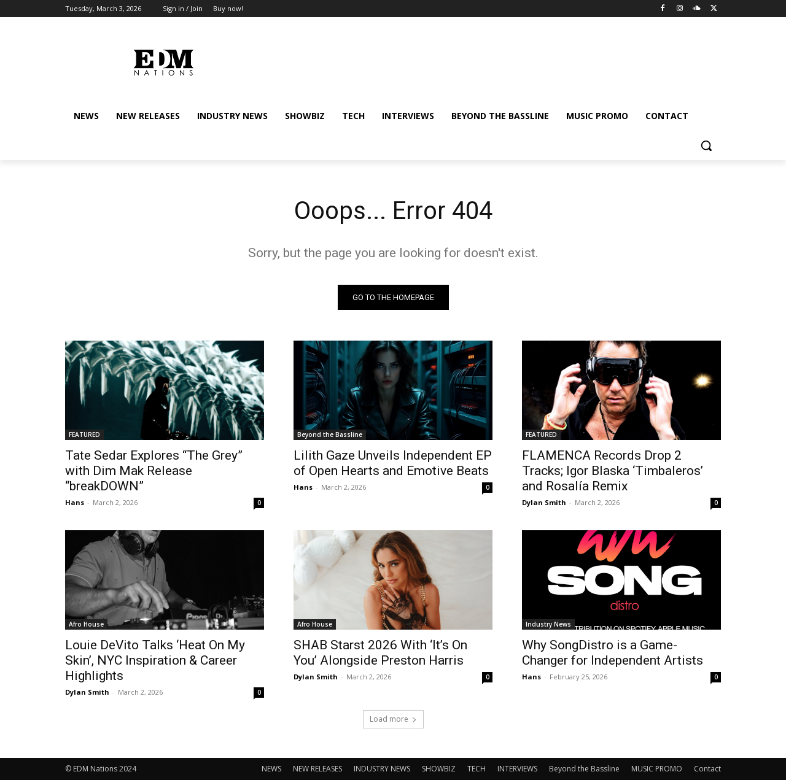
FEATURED (84, 434)
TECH (476, 768)
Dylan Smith (544, 502)
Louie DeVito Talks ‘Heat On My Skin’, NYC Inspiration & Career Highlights (155, 660)
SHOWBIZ (439, 768)
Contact (707, 768)
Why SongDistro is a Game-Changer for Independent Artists (612, 653)
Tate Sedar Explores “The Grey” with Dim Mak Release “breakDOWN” (154, 470)
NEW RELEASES (317, 768)
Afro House (86, 624)
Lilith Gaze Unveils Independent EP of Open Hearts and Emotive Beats (393, 463)
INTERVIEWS (517, 768)
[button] (706, 145)
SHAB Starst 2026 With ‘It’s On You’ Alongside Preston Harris (380, 653)
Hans (74, 502)
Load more (393, 719)
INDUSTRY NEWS (382, 768)
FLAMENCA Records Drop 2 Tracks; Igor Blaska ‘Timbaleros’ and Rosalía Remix (612, 470)
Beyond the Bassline (329, 434)
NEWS (271, 768)
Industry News (548, 624)
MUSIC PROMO (656, 768)
